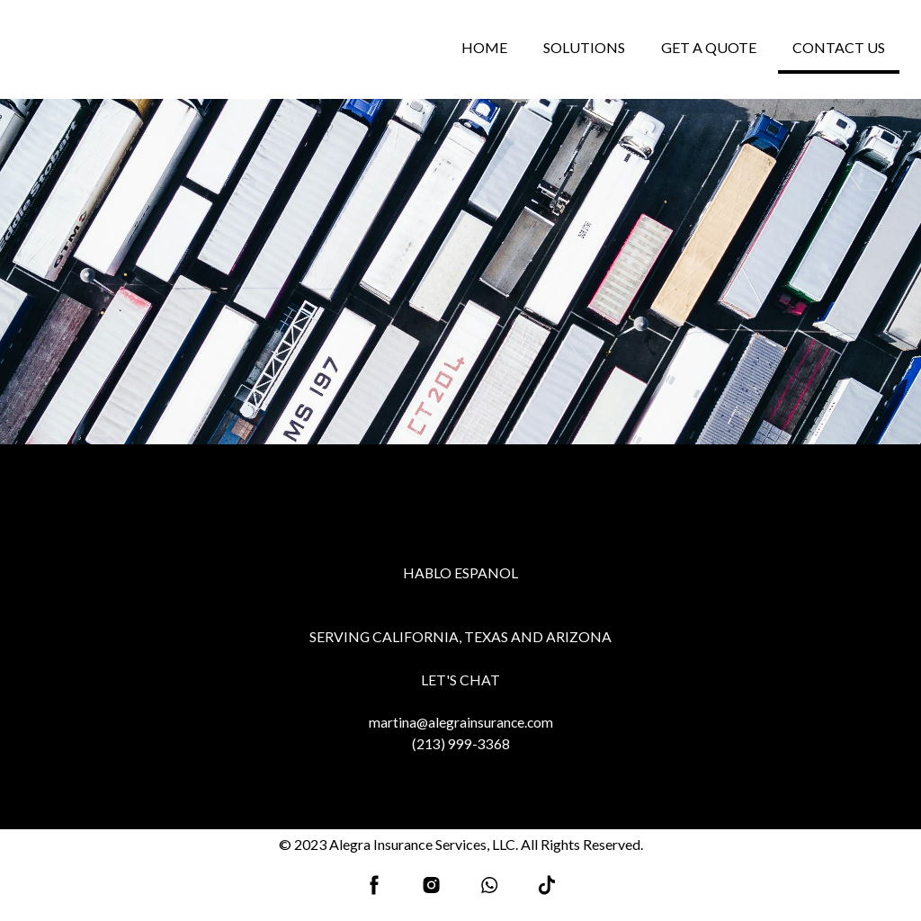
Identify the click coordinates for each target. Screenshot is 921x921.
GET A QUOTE (708, 47)
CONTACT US (838, 47)
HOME (484, 47)
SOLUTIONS (584, 47)
